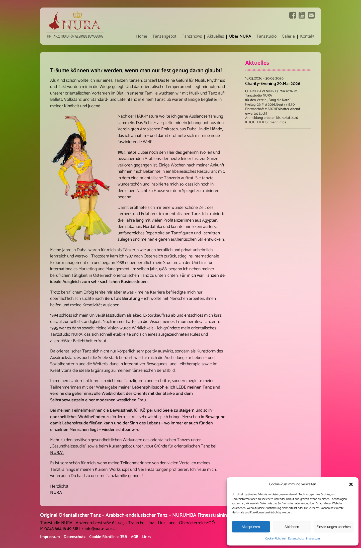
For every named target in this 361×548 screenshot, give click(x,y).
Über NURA (240, 37)
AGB (134, 536)
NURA (56, 452)
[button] (350, 484)
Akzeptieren (251, 527)
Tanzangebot (164, 37)
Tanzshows (192, 37)
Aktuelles (215, 37)
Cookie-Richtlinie (275, 538)
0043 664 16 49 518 (61, 528)
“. (63, 452)
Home (141, 37)
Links (146, 536)
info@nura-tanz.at (101, 528)
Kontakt (307, 37)
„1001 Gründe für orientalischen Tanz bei (180, 446)
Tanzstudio (266, 37)
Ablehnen (292, 527)
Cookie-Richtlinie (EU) (108, 536)
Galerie (288, 37)
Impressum (313, 538)
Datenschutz (296, 538)
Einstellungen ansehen (333, 527)
